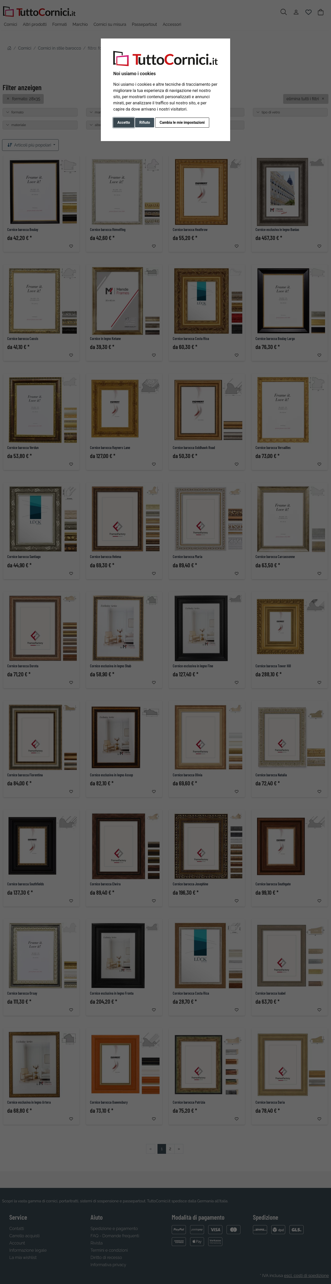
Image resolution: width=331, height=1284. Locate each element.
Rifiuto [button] (144, 122)
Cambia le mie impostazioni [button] (182, 122)
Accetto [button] (123, 122)
